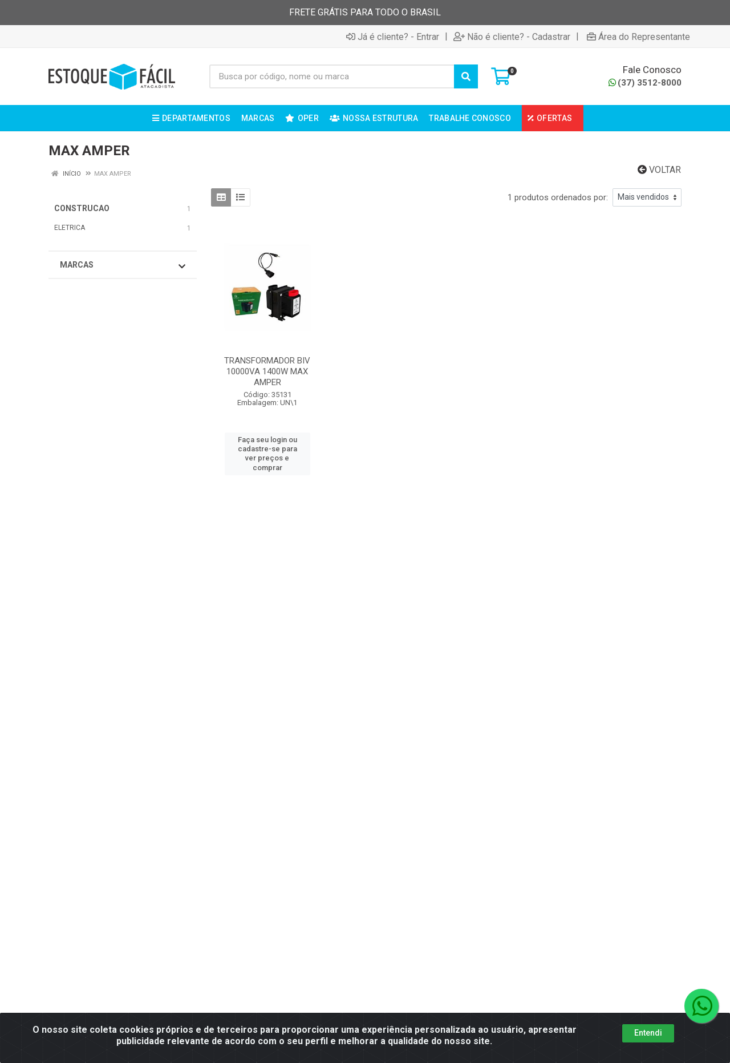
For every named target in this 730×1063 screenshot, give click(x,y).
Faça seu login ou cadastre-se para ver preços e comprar (267, 453)
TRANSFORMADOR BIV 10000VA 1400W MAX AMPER (267, 371)
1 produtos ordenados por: (558, 197)
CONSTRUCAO (82, 208)
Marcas (122, 265)
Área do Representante (638, 36)
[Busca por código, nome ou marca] (332, 76)
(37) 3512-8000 (645, 83)
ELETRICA (69, 228)
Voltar (659, 169)
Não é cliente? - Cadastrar (511, 36)
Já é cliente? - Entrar (392, 36)
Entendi (648, 1032)
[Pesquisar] (466, 76)
